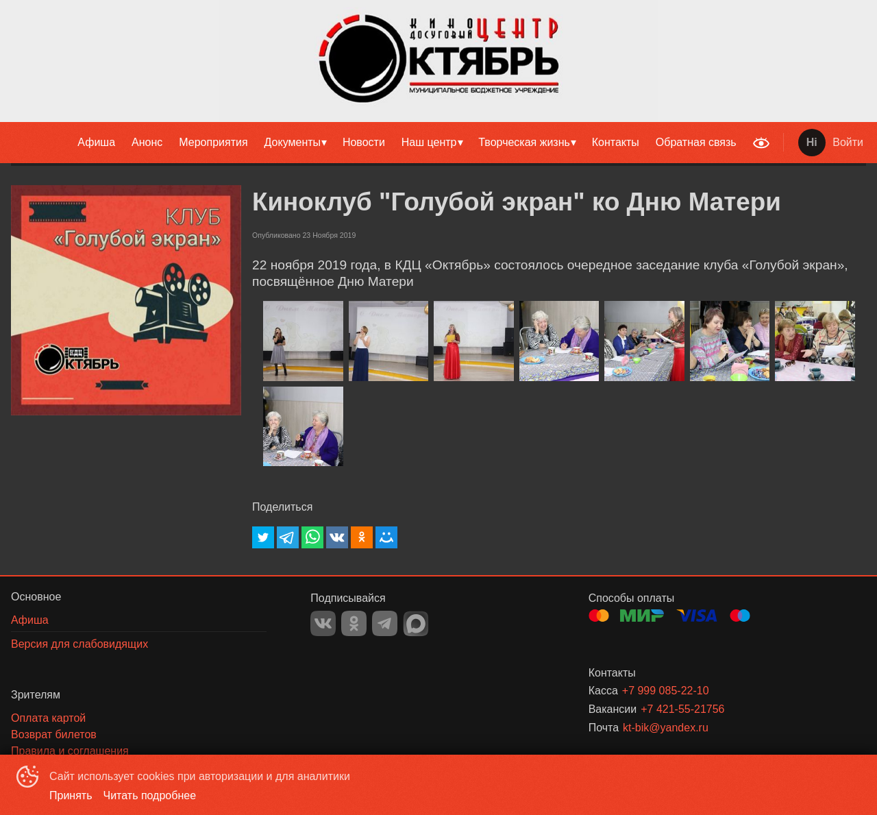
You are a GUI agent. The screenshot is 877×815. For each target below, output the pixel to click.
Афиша (96, 142)
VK (323, 623)
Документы (292, 142)
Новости (364, 142)
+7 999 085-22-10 (665, 690)
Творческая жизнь (524, 142)
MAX (416, 624)
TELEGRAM (384, 623)
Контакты (615, 142)
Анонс (147, 142)
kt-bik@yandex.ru (665, 727)
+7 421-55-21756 (682, 709)
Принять (70, 795)
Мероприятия (213, 142)
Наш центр (429, 142)
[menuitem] (96, 142)
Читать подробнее (150, 795)
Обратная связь (696, 142)
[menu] (373, 142)
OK (354, 623)
